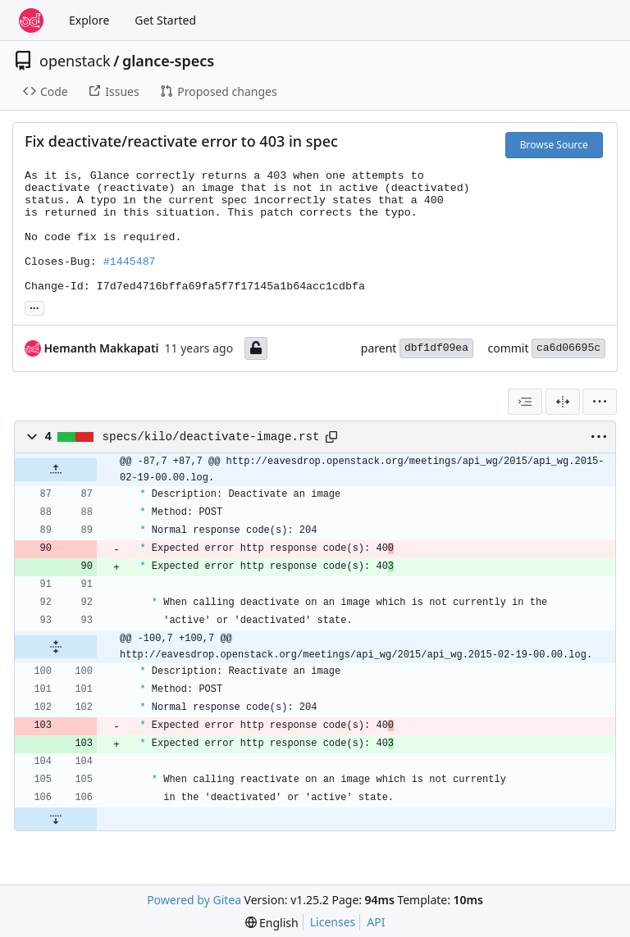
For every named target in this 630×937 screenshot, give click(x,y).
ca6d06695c (568, 348)
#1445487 (129, 262)
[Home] (31, 20)
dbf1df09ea (436, 348)
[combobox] (525, 402)
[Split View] (563, 402)
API (376, 922)
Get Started (165, 20)
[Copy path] (331, 436)
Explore (89, 20)
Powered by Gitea (194, 899)
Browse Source (554, 145)
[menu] (599, 402)
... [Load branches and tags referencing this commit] (34, 306)
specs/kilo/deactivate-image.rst (211, 436)
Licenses (333, 922)
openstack (75, 60)
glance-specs (168, 60)
